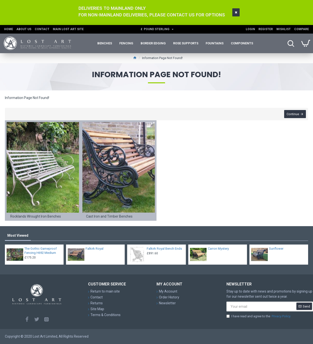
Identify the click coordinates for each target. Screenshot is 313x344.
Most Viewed (17, 235)
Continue (292, 114)
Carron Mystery (218, 248)
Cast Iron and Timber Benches (109, 217)
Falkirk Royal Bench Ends (164, 248)
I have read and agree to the (258, 316)
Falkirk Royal (94, 248)
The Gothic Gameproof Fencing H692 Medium (40, 251)
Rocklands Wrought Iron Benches (35, 217)
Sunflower (276, 248)
